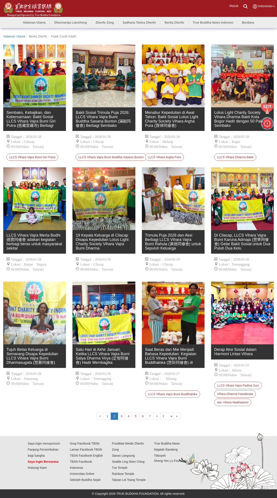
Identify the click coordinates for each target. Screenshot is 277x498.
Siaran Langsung (123, 455)
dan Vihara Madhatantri (232, 402)
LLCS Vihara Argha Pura (164, 157)
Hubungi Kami (37, 467)
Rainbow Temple (123, 473)
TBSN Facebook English (86, 455)
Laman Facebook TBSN (86, 449)
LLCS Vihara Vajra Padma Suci (238, 385)
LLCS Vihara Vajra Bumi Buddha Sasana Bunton (111, 157)
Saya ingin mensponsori (44, 443)
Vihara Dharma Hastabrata (235, 394)
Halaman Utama (14, 36)
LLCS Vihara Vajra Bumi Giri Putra (32, 157)
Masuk (233, 6)
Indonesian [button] (263, 6)
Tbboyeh (160, 455)
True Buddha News (167, 443)
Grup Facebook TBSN (84, 443)
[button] (70, 22)
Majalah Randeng (166, 449)
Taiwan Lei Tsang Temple (129, 480)
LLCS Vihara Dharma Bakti (235, 157)
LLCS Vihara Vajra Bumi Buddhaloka (172, 394)
